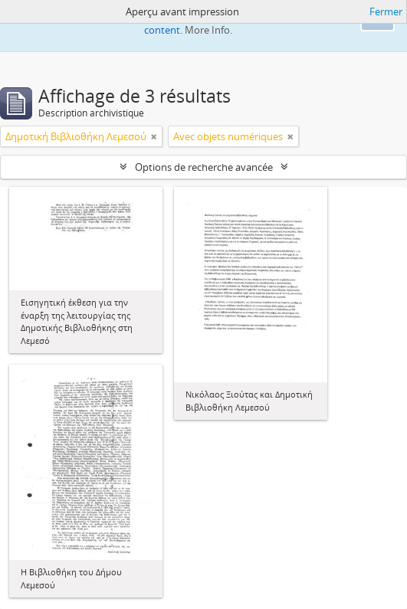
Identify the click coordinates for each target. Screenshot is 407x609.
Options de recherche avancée (204, 167)
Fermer (385, 11)
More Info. (208, 30)
